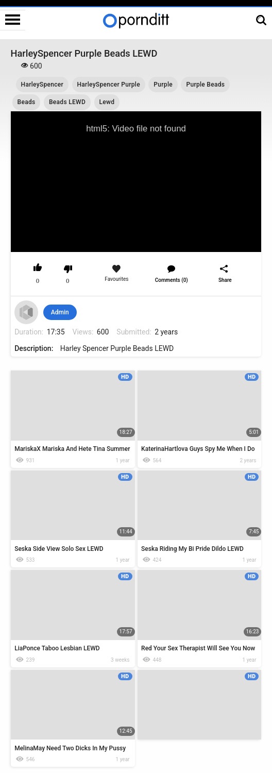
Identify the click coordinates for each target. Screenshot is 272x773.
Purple (163, 84)
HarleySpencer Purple (108, 84)
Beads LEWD (67, 102)
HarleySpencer (42, 84)
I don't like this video (67, 269)
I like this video (37, 269)
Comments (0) (171, 280)
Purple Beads (205, 84)
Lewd (107, 102)
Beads (27, 102)
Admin (60, 312)
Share (225, 280)
